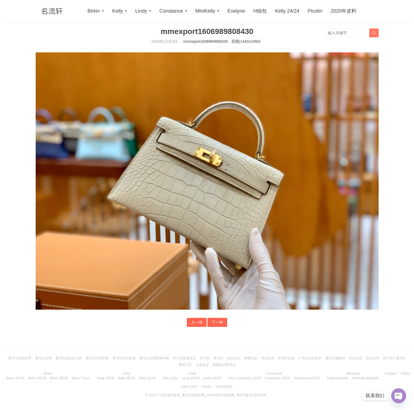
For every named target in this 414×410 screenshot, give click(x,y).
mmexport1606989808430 (205, 41)
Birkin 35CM (59, 378)
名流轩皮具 (286, 358)
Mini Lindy (170, 378)
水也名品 (355, 358)
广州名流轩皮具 (310, 358)
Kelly (117, 11)
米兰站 (205, 358)
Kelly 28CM (126, 378)
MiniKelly (205, 11)
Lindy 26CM (190, 378)
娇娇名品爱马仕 (224, 365)
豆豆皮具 (372, 358)
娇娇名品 (250, 358)
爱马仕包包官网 (19, 358)
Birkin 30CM (37, 378)
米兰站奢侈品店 (184, 358)
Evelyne (236, 11)
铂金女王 (233, 358)
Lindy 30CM (212, 378)
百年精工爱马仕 (394, 358)
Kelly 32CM (147, 378)
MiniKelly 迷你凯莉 (365, 378)
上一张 (196, 322)
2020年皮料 (343, 11)
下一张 (217, 322)
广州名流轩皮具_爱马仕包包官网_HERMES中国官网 (195, 395)
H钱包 (260, 11)
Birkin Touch (80, 378)
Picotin (315, 11)
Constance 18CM (277, 378)
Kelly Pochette (337, 378)
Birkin (94, 11)
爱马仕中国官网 (97, 358)
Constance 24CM (307, 378)
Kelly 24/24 (287, 11)
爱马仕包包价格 (124, 358)
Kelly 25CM (105, 378)
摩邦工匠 (185, 365)
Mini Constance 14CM (245, 378)
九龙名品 (202, 365)
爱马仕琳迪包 (335, 358)
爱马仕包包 (43, 358)
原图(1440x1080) (246, 41)
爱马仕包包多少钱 (68, 358)
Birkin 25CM (15, 378)
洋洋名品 (267, 358)
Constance (171, 11)
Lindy (141, 11)
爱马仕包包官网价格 (154, 358)
